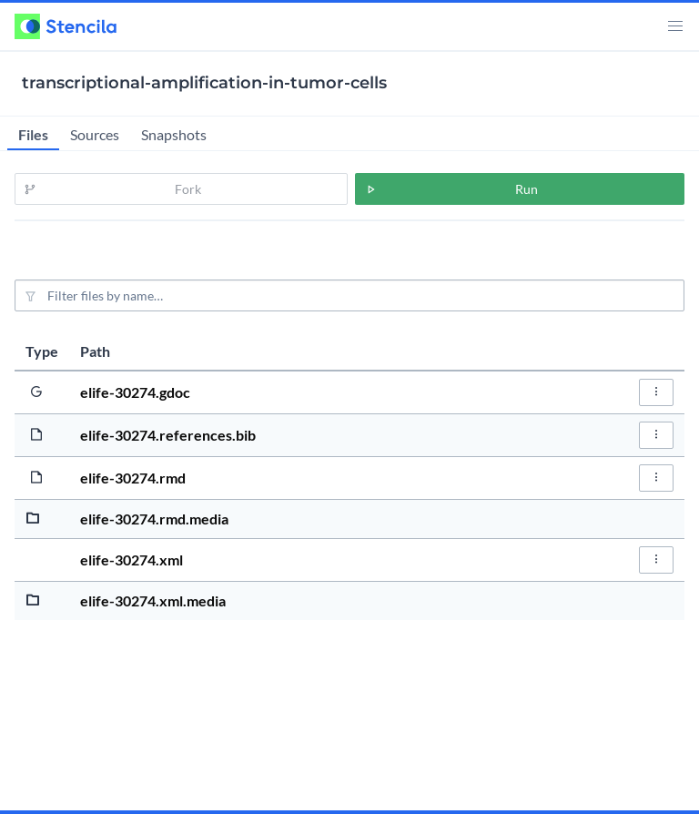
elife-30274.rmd (133, 477)
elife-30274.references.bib (168, 434)
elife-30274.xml (131, 559)
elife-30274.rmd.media (154, 518)
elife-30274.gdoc (135, 392)
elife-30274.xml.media (153, 600)
